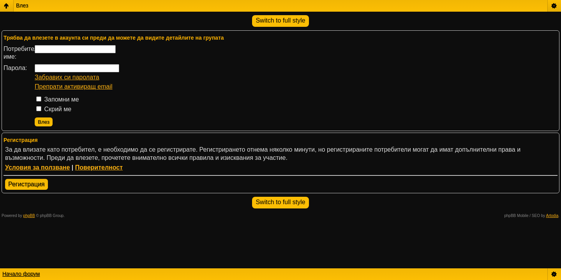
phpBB (29, 216)
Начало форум (21, 274)
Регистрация (26, 184)
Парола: (15, 68)
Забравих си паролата (67, 77)
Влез (22, 5)
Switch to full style (280, 20)
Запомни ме (57, 99)
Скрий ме (53, 109)
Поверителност (99, 167)
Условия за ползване (37, 167)
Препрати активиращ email (74, 86)
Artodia (552, 216)
